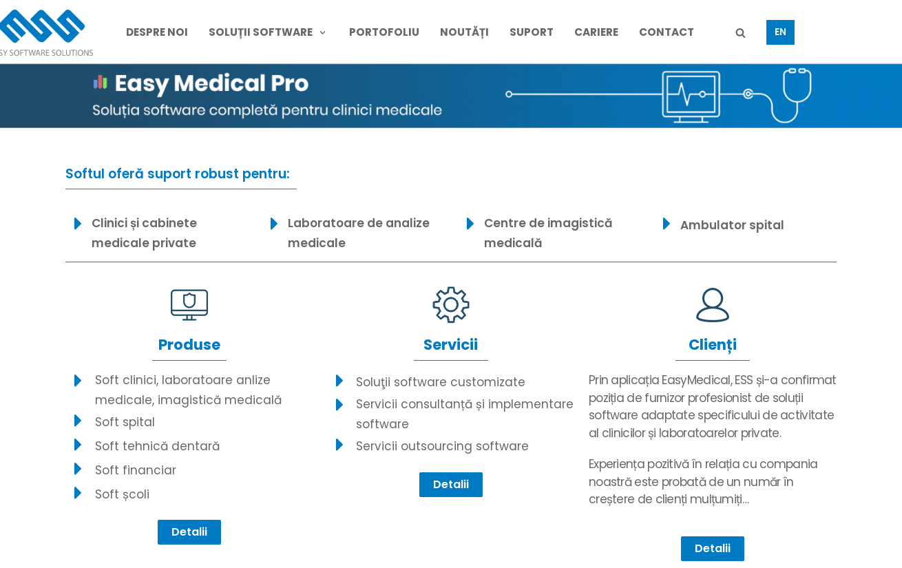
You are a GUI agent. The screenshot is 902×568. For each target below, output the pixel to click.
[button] (189, 532)
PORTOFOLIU (384, 32)
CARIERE (596, 32)
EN (780, 32)
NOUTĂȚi (464, 32)
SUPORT (532, 32)
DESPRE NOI (157, 32)
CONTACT (666, 32)
